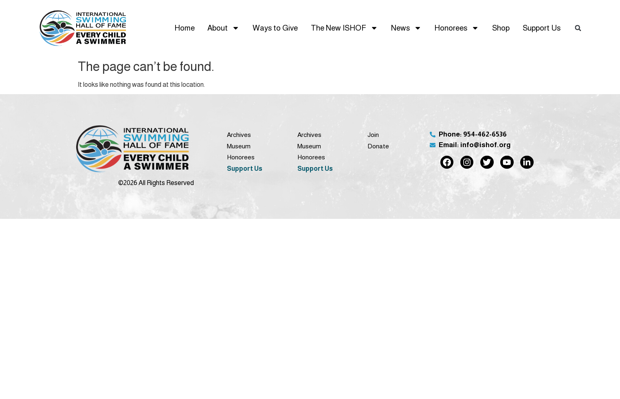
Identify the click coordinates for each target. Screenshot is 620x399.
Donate (378, 146)
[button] (578, 28)
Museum (239, 146)
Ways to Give (275, 28)
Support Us (542, 28)
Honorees (456, 28)
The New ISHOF (344, 28)
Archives (239, 134)
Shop (501, 28)
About (223, 28)
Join (373, 134)
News (406, 28)
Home (184, 28)
